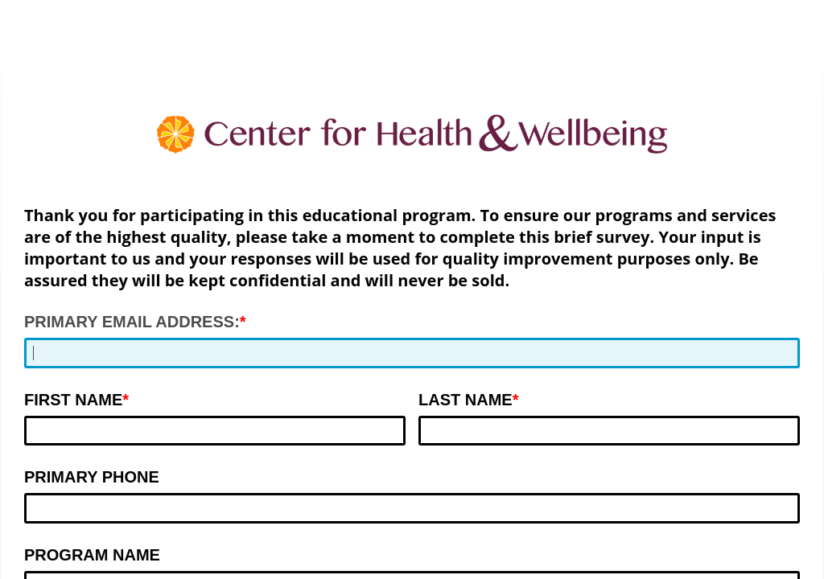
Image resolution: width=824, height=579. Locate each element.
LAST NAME (465, 400)
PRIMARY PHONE (91, 477)
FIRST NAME (73, 400)
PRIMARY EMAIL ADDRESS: (132, 322)
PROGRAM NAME (92, 555)
